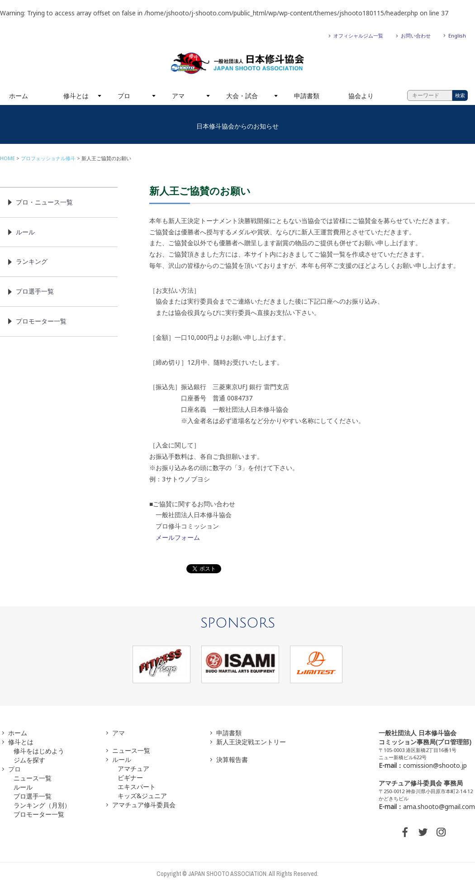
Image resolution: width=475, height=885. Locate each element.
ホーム (18, 95)
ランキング (32, 261)
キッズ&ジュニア (142, 795)
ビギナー (130, 777)
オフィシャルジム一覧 (358, 35)
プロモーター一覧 (41, 321)
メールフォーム (178, 537)
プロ (124, 95)
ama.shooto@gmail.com (439, 806)
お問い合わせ (416, 35)
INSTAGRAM (441, 832)
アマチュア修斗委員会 (144, 804)
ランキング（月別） (42, 805)
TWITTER (423, 832)
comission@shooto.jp (435, 765)
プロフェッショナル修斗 (48, 158)
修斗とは (76, 95)
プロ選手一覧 (35, 291)
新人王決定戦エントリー (251, 742)
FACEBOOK (405, 832)
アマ (178, 95)
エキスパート (137, 786)
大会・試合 (242, 95)
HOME (7, 158)
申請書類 (306, 95)
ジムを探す (29, 760)
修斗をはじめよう (39, 751)
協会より (361, 95)
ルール (25, 232)
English (457, 35)
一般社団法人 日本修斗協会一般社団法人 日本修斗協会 (237, 63)
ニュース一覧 (33, 778)
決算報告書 (232, 759)
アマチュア (133, 768)
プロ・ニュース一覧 (44, 202)
